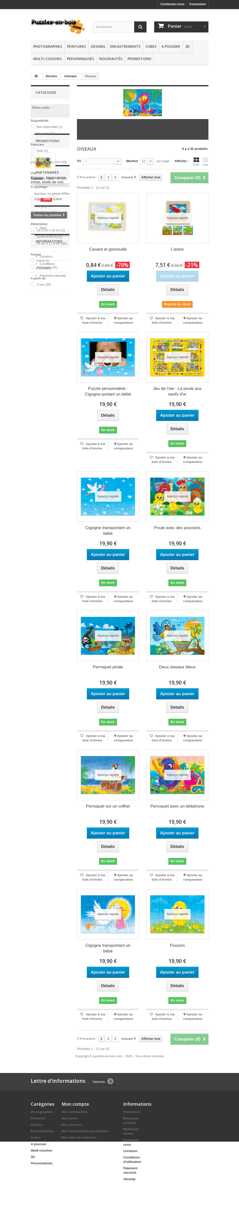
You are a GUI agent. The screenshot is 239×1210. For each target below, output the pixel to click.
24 (41, 199)
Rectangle (47, 267)
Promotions (139, 58)
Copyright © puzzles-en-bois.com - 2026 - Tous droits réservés (119, 1056)
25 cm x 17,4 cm (52, 243)
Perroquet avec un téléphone (177, 806)
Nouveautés (110, 58)
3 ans (44, 284)
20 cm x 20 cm (49, 237)
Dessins (98, 46)
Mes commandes (75, 1112)
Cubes (151, 46)
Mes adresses (72, 1125)
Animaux (70, 76)
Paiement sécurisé (52, 611)
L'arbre (177, 249)
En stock (46, 133)
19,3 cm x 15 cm (51, 230)
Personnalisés (80, 58)
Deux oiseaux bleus (177, 667)
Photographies (47, 46)
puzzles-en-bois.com (49, 162)
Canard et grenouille (108, 249)
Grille (196, 161)
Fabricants (46, 539)
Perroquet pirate (108, 667)
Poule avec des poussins (177, 527)
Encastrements (125, 46)
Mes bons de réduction (79, 1137)
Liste (205, 161)
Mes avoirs (70, 1118)
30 (42, 206)
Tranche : (38, 179)
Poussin (177, 945)
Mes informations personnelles (85, 1131)
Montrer (132, 161)
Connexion (197, 4)
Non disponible (50, 127)
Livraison (46, 591)
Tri (79, 161)
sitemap (129, 1179)
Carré (43, 260)
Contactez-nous (173, 4)
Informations (49, 578)
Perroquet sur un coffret (108, 806)
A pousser (171, 46)
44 (41, 213)
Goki (42, 151)
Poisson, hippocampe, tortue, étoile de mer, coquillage (49, 347)
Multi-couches (47, 58)
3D (187, 46)
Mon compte (75, 1104)
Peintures (76, 46)
